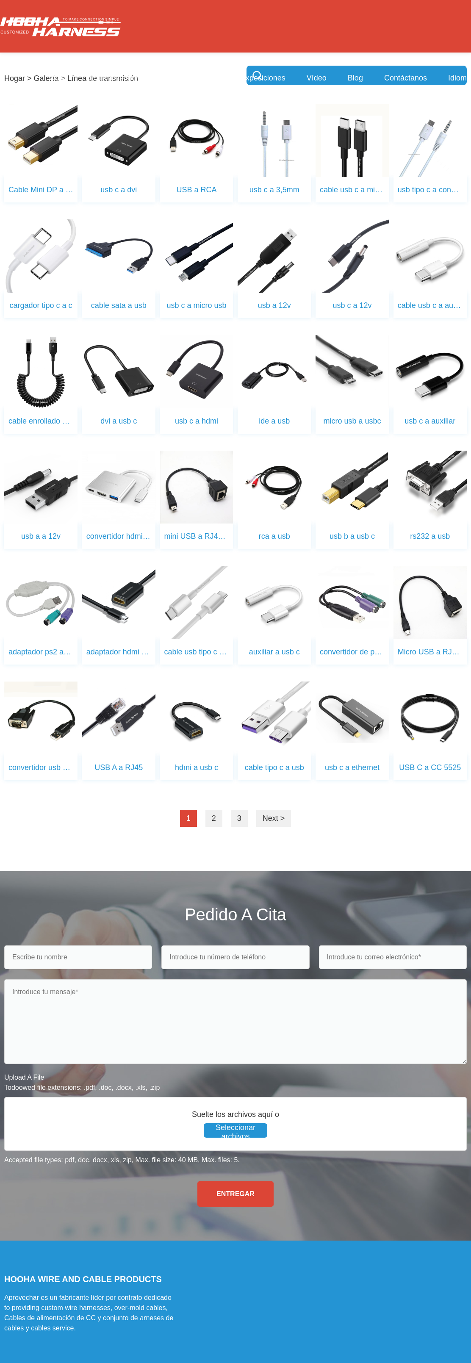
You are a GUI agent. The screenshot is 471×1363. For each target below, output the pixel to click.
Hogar (14, 78)
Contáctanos (405, 78)
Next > (274, 818)
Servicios (176, 78)
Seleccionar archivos (235, 1130)
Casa (58, 78)
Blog (355, 78)
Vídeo (317, 78)
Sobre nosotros (114, 78)
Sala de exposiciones (249, 78)
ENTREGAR (235, 1193)
